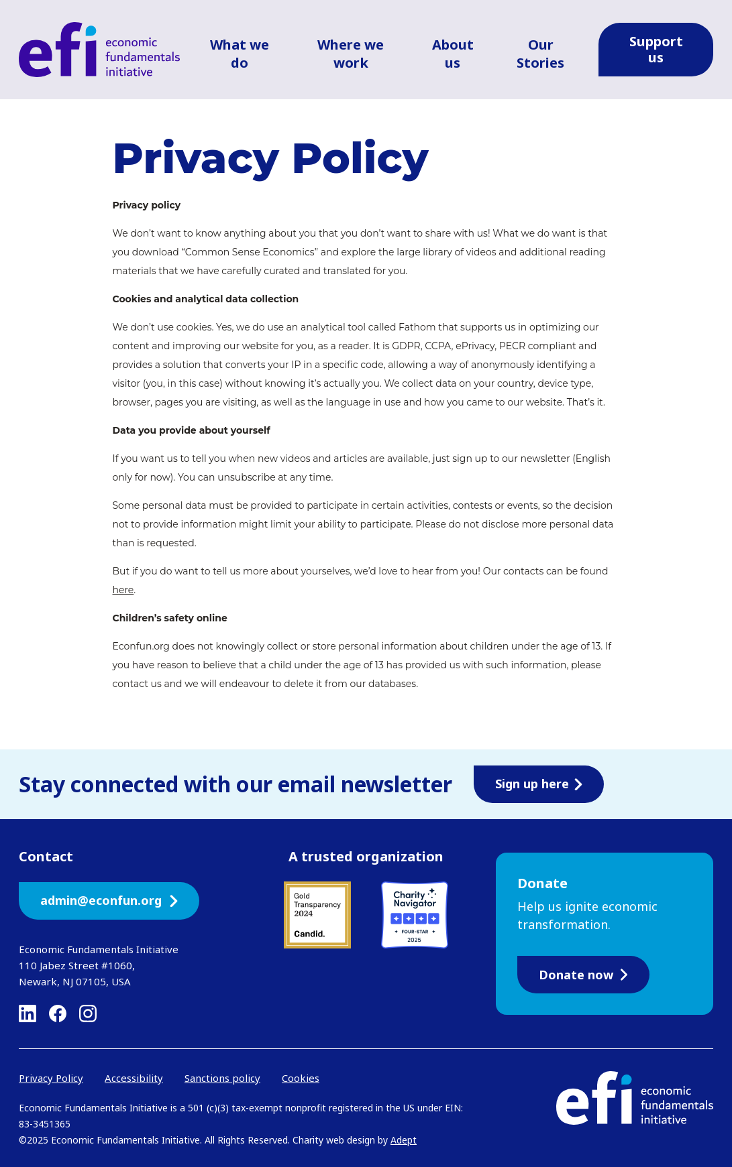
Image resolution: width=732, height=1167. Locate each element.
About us (453, 54)
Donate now (583, 975)
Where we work (350, 54)
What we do (239, 54)
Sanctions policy (222, 1078)
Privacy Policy (51, 1078)
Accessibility (134, 1078)
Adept (403, 1139)
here (123, 590)
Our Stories (540, 54)
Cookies (300, 1078)
